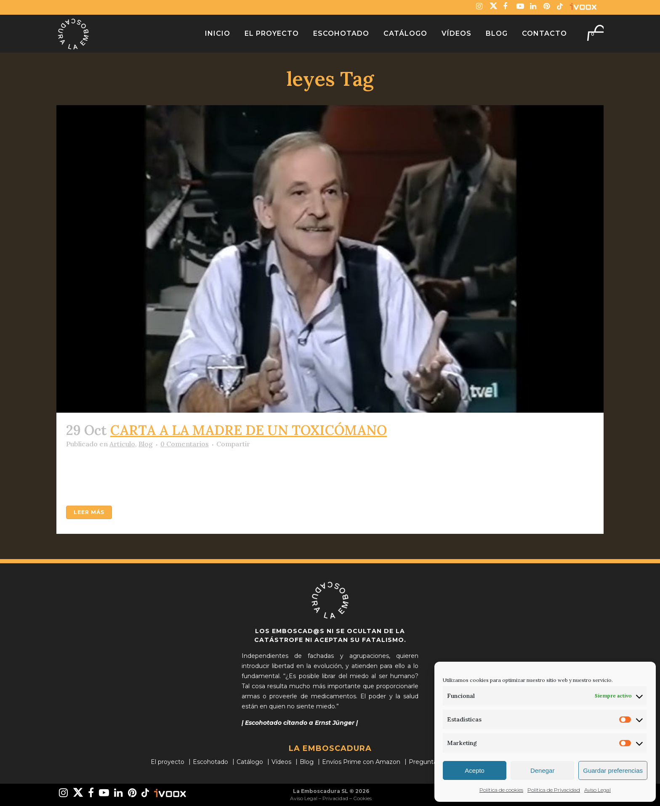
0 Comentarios (184, 444)
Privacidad (335, 798)
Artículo (122, 444)
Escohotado (210, 762)
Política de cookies (501, 790)
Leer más (89, 512)
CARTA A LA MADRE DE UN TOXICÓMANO (248, 430)
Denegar (542, 770)
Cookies (362, 798)
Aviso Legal (597, 790)
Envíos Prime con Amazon (361, 762)
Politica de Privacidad (553, 790)
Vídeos (281, 762)
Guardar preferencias (613, 770)
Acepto (474, 770)
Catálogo (250, 762)
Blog (145, 444)
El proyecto (167, 762)
